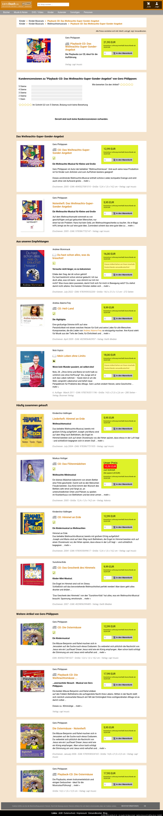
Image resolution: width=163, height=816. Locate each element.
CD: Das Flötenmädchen (72, 463)
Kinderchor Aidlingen (62, 413)
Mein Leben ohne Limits (71, 355)
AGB (60, 813)
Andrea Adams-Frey (62, 303)
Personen (88, 12)
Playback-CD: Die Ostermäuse (75, 774)
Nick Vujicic (58, 350)
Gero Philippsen (72, 37)
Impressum (82, 813)
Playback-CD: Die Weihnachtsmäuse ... (65, 676)
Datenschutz (69, 813)
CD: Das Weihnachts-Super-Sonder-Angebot (71, 151)
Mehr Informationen (130, 806)
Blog (105, 813)
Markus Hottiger (60, 458)
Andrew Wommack (61, 249)
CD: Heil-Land (66, 308)
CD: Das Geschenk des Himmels (76, 567)
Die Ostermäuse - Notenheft (69, 728)
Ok (145, 806)
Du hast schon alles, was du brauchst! (71, 256)
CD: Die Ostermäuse (69, 627)
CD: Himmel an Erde (69, 517)
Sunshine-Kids (59, 562)
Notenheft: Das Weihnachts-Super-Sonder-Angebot (73, 205)
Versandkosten (140, 31)
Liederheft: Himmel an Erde (69, 418)
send (10, 3)
